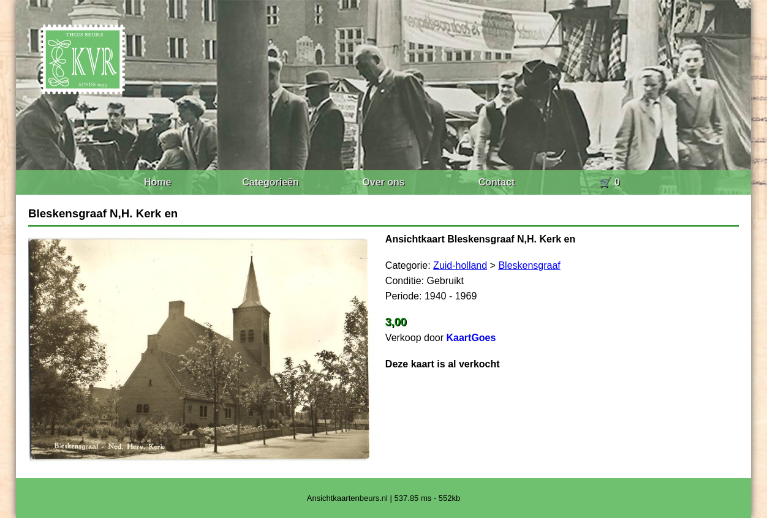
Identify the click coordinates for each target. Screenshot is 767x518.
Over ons (383, 182)
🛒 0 (609, 182)
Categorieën (270, 182)
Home (157, 182)
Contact (496, 182)
